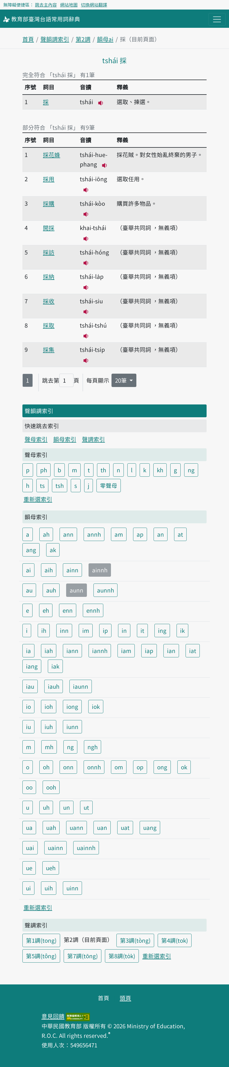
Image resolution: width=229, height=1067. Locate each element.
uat (125, 827)
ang (31, 550)
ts (42, 485)
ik (182, 630)
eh (46, 610)
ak (53, 550)
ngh (92, 747)
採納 (48, 276)
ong (162, 767)
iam (126, 650)
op (140, 767)
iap (149, 650)
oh (46, 767)
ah (46, 534)
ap (140, 534)
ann (68, 534)
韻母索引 (64, 439)
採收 (48, 301)
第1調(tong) (41, 940)
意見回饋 (53, 1016)
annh (94, 534)
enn (68, 610)
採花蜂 (51, 154)
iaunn (80, 686)
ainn (72, 570)
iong (72, 706)
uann (76, 827)
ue (29, 868)
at (180, 534)
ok (184, 767)
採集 (48, 349)
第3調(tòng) (135, 940)
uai (30, 848)
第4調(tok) (174, 940)
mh (49, 747)
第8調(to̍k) (121, 956)
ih (43, 630)
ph (43, 470)
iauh (53, 686)
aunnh (105, 590)
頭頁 (125, 998)
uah (51, 827)
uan (102, 827)
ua (29, 827)
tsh (59, 485)
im (85, 630)
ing (162, 630)
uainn (55, 848)
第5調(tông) (41, 956)
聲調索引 (93, 439)
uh (46, 807)
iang (32, 666)
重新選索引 (38, 499)
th (103, 470)
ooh (51, 787)
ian (171, 650)
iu (28, 727)
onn (68, 767)
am (118, 534)
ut (86, 807)
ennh (93, 610)
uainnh (86, 848)
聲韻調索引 (54, 39)
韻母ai (105, 39)
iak (55, 666)
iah (49, 650)
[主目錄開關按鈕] (217, 19)
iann (72, 650)
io (28, 706)
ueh (50, 868)
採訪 (48, 252)
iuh (49, 727)
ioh (49, 706)
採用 (48, 179)
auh (51, 590)
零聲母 (108, 485)
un (66, 807)
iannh (99, 650)
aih (49, 570)
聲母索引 (36, 439)
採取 (48, 325)
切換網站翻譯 (94, 4)
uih (49, 888)
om (118, 767)
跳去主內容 (46, 4)
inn (64, 630)
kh (160, 470)
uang (150, 827)
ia (28, 650)
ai (28, 570)
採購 (48, 203)
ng (191, 470)
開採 (48, 227)
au (29, 590)
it (142, 630)
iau (30, 686)
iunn (72, 727)
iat (192, 650)
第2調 (83, 39)
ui (28, 888)
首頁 (28, 39)
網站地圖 (69, 4)
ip (105, 630)
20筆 (121, 380)
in (124, 630)
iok (96, 706)
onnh (94, 767)
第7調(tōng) (82, 956)
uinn (72, 888)
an (160, 534)
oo (29, 787)
